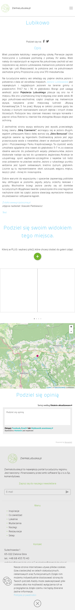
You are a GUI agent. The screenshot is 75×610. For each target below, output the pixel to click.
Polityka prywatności (25, 595)
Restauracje (15, 531)
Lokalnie (13, 519)
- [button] (71, 331)
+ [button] (71, 327)
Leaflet (49, 387)
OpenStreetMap (60, 387)
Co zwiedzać (15, 515)
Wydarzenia (15, 523)
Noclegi (13, 527)
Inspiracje (14, 511)
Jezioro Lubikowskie (57, 81)
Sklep (12, 535)
